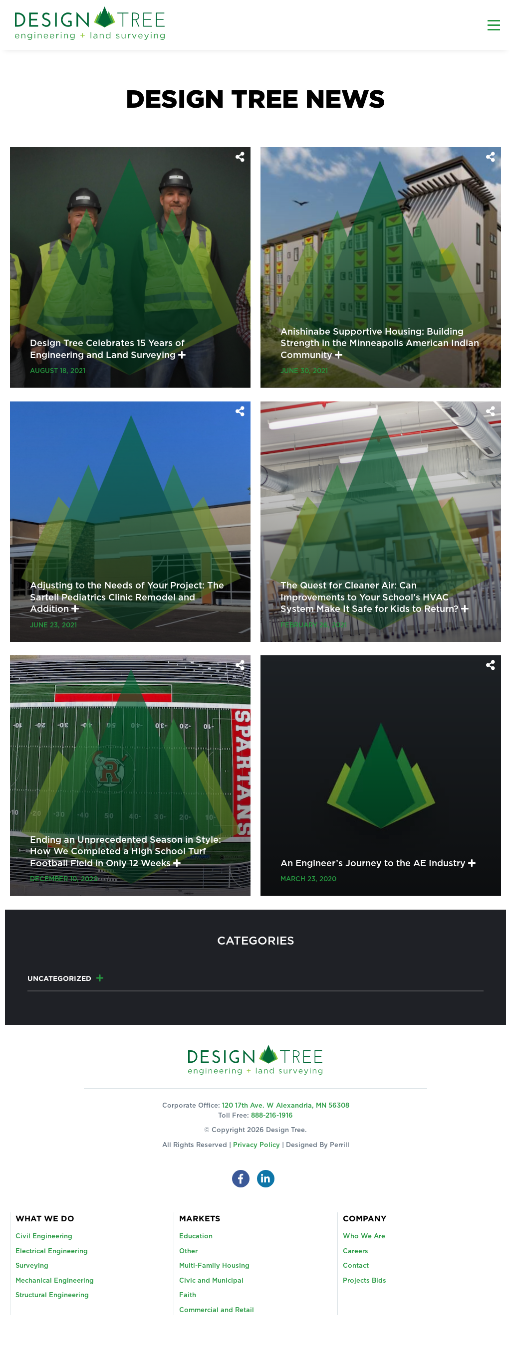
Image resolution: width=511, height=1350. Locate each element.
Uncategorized (59, 978)
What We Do (44, 1218)
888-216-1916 (272, 1116)
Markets (199, 1218)
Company (364, 1218)
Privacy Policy (256, 1145)
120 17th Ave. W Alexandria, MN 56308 (285, 1106)
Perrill (339, 1145)
